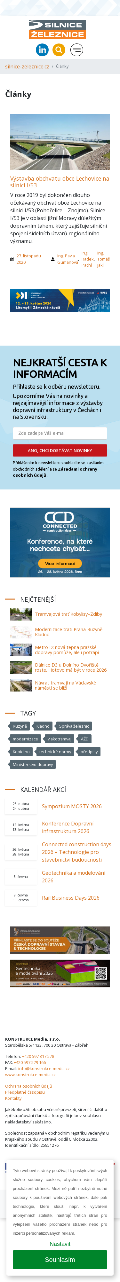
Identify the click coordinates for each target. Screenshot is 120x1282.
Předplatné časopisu (25, 1092)
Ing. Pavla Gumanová (67, 259)
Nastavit (60, 1244)
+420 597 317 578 (38, 1056)
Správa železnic (74, 726)
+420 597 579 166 (30, 1062)
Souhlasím (60, 1259)
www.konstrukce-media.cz (30, 1074)
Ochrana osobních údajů (28, 1086)
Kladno (43, 726)
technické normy (55, 751)
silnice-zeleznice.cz (27, 66)
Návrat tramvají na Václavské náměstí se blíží (65, 685)
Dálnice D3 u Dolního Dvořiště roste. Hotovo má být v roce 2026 (71, 667)
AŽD (85, 739)
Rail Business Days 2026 (71, 897)
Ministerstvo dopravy (33, 764)
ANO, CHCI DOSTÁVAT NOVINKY (60, 450)
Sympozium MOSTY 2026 (72, 806)
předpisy (89, 751)
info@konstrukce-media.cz (44, 1068)
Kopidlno (21, 751)
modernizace (25, 739)
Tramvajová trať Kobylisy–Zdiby (68, 614)
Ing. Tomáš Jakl (103, 259)
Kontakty (13, 1098)
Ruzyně (20, 726)
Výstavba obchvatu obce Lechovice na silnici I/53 (59, 182)
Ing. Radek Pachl (88, 259)
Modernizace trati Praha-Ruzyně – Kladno (70, 631)
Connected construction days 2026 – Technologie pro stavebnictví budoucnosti (76, 852)
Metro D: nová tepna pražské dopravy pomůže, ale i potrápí (67, 649)
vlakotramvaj (59, 739)
